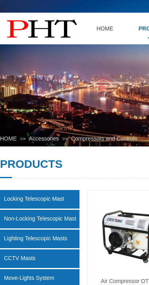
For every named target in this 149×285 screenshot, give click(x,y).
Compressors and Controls (104, 138)
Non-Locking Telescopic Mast (40, 218)
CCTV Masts (19, 258)
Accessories (44, 138)
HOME (8, 138)
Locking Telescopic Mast (34, 199)
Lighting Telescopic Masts (35, 238)
